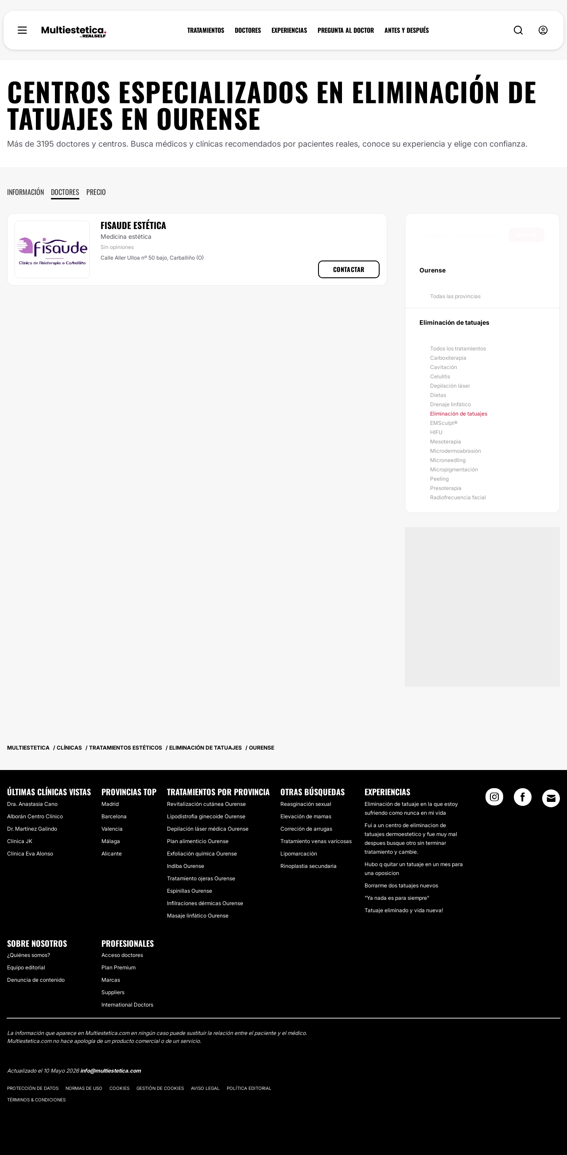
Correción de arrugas (306, 828)
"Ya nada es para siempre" (397, 897)
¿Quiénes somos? (28, 955)
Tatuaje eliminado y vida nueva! (404, 910)
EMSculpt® (444, 423)
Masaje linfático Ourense (198, 915)
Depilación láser (450, 385)
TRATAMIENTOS (205, 30)
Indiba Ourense (185, 866)
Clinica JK (19, 841)
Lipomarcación (298, 853)
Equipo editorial (26, 967)
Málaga (110, 841)
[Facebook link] (523, 799)
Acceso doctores (122, 955)
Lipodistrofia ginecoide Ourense (206, 816)
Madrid (110, 804)
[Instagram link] (494, 799)
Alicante (111, 853)
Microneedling (448, 460)
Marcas (110, 979)
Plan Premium (118, 967)
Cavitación (443, 367)
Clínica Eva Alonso (30, 853)
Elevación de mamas (305, 816)
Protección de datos (32, 1088)
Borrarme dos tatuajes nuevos (401, 885)
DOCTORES (248, 30)
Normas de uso (84, 1088)
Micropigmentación (454, 469)
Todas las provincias (455, 296)
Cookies (119, 1088)
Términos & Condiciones (36, 1099)
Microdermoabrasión (455, 450)
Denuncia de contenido (36, 979)
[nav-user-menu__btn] (543, 30)
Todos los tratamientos (458, 348)
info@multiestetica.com (110, 1070)
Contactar (349, 269)
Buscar (526, 234)
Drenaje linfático (450, 404)
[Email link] (551, 798)
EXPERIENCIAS (289, 30)
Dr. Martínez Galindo (32, 828)
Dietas (438, 395)
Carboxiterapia (448, 357)
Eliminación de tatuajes (458, 413)
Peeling (439, 478)
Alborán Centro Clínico (35, 816)
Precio (96, 192)
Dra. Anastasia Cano (32, 804)
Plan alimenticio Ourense (198, 841)
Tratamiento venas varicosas (316, 841)
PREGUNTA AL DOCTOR (346, 30)
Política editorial (249, 1088)
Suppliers (112, 992)
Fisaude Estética (133, 225)
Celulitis (440, 376)
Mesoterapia (445, 441)
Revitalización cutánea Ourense (206, 804)
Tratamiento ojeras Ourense (201, 878)
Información (25, 192)
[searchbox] (464, 235)
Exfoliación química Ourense (202, 853)
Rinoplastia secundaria (308, 866)
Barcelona (114, 816)
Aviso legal (205, 1088)
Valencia (112, 828)
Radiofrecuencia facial (458, 497)
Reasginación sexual (305, 804)
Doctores (65, 192)
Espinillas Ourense (189, 890)
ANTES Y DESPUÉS (406, 30)
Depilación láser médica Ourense (208, 828)
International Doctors (127, 1004)
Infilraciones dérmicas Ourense (205, 903)
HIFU (436, 432)
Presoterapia (446, 488)
